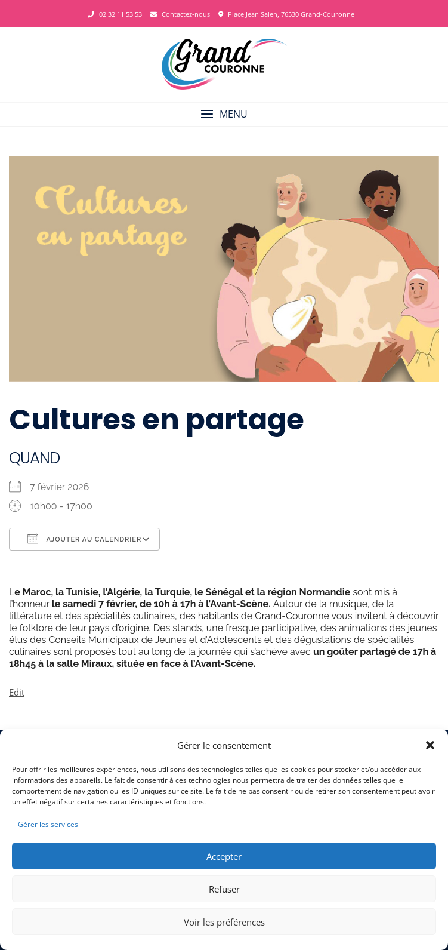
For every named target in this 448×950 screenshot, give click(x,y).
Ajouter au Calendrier (84, 538)
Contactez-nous (180, 14)
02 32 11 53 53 (115, 14)
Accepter (224, 856)
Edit (16, 692)
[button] (430, 745)
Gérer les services (48, 824)
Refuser (224, 889)
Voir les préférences (224, 922)
